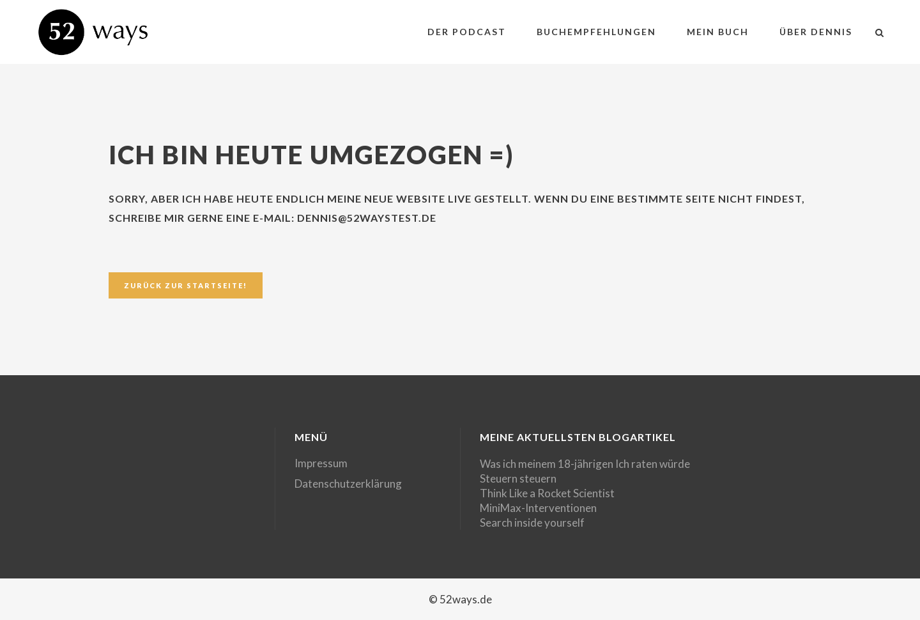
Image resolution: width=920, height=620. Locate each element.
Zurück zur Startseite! (185, 285)
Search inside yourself (532, 522)
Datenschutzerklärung (348, 483)
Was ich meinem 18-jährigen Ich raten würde (585, 463)
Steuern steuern (518, 478)
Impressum (321, 463)
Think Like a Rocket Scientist (547, 493)
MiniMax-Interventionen (538, 508)
